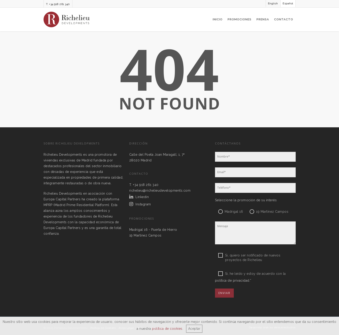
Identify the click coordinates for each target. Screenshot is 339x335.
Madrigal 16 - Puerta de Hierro (153, 230)
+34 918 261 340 (146, 185)
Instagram (143, 204)
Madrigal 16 (234, 211)
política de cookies (167, 328)
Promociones (239, 19)
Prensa (262, 19)
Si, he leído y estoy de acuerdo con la (252, 273)
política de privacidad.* (233, 280)
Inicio (218, 19)
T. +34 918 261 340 (58, 4)
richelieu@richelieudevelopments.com (160, 190)
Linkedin (142, 197)
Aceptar (194, 328)
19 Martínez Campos (145, 235)
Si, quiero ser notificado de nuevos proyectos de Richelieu (249, 255)
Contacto (283, 19)
